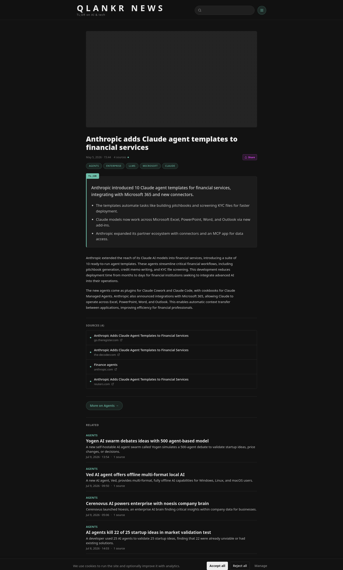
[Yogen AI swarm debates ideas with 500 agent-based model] (171, 445)
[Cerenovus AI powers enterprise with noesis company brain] (171, 505)
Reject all (240, 565)
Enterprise (113, 165)
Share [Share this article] (250, 157)
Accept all (217, 565)
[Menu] (261, 10)
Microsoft (150, 165)
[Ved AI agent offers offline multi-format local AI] (171, 476)
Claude (170, 165)
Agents (94, 165)
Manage (261, 565)
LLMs (132, 165)
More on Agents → (104, 405)
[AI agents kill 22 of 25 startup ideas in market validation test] (171, 537)
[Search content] (225, 10)
